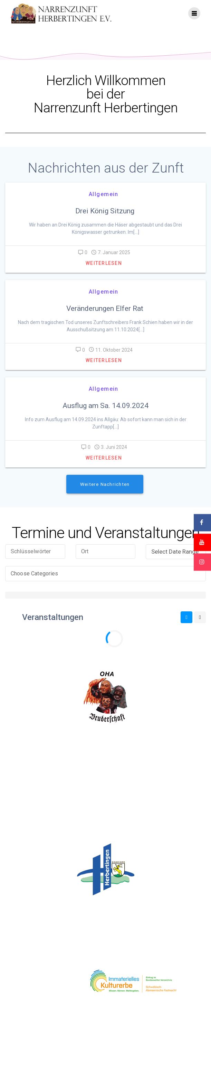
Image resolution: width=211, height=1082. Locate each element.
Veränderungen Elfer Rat (105, 316)
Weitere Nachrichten (105, 492)
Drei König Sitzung (105, 219)
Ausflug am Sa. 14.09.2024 (105, 413)
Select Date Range (176, 559)
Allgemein (103, 202)
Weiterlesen (104, 271)
